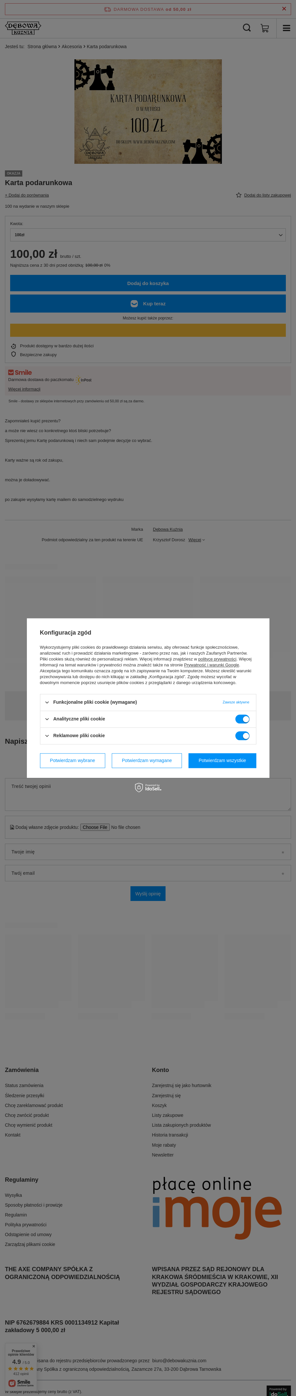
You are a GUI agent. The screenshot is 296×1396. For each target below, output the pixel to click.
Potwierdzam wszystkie (222, 760)
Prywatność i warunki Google (211, 664)
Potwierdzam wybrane (72, 760)
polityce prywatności (217, 659)
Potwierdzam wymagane (147, 760)
